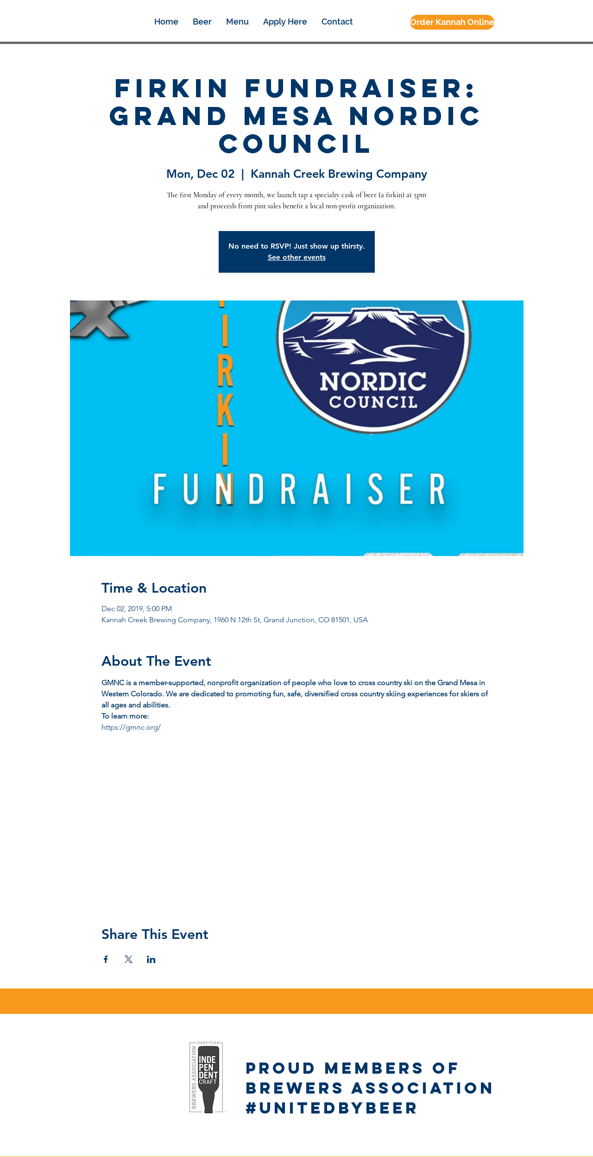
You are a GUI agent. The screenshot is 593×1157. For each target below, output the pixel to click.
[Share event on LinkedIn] (151, 959)
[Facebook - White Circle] (76, 1029)
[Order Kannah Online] (452, 22)
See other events (297, 257)
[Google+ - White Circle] (114, 1029)
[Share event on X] (128, 959)
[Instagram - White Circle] (95, 1029)
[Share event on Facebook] (105, 959)
